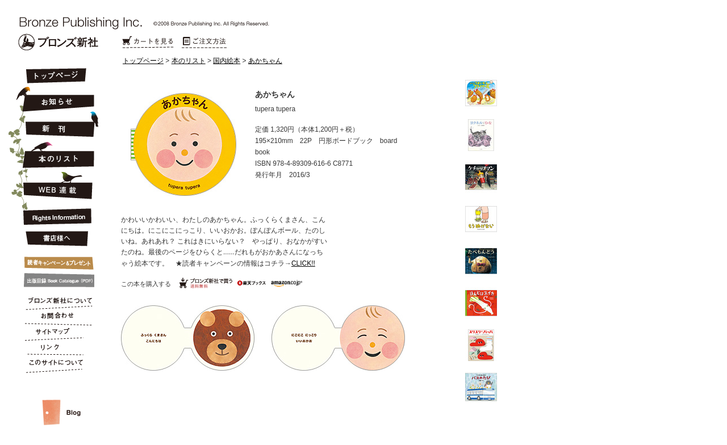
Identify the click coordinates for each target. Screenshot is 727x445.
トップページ (143, 61)
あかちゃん (265, 61)
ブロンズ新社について (55, 302)
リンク (55, 350)
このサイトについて (55, 365)
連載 (55, 185)
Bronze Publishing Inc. (58, 42)
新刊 (55, 125)
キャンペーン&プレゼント (55, 260)
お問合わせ (55, 318)
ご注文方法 (204, 42)
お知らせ (55, 97)
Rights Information (55, 214)
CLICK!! (303, 263)
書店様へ (55, 239)
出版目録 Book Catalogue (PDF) (55, 280)
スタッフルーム (55, 400)
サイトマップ (55, 334)
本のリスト (189, 61)
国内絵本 (226, 61)
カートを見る (148, 42)
